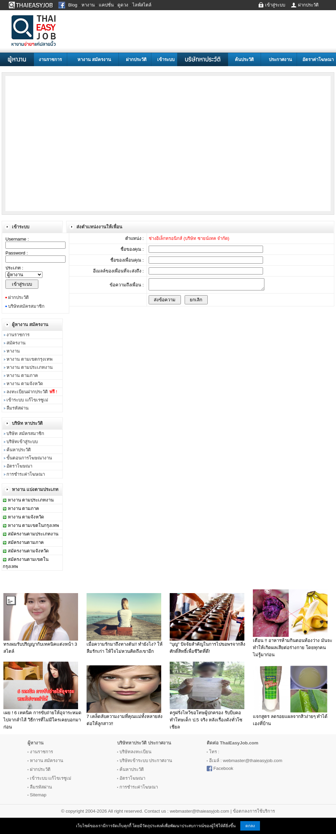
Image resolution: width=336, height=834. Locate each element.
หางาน (13, 351)
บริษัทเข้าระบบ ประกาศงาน (145, 760)
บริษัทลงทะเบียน (135, 751)
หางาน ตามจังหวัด (24, 383)
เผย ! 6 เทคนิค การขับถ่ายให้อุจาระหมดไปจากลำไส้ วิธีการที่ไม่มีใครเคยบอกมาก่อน (42, 719)
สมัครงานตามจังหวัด (28, 550)
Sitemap (38, 794)
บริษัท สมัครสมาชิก (25, 433)
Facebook (223, 768)
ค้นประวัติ (244, 59)
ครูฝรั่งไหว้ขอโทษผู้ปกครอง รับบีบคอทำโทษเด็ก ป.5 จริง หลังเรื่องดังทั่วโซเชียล (206, 719)
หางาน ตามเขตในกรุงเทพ (33, 525)
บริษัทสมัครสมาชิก (26, 306)
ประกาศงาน (280, 59)
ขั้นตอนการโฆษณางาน (29, 457)
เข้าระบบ (165, 59)
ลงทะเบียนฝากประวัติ (31, 391)
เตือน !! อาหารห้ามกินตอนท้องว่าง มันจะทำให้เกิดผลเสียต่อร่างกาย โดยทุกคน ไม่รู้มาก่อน (292, 647)
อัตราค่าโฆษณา (318, 59)
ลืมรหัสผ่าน (17, 408)
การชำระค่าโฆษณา (25, 474)
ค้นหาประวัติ (18, 449)
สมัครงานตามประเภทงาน (33, 533)
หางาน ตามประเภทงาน (29, 367)
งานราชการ (50, 59)
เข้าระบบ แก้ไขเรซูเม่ (27, 399)
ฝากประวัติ (136, 59)
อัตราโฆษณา (19, 466)
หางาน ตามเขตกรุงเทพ (29, 359)
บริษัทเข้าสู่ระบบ (22, 441)
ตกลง (250, 825)
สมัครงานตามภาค (26, 542)
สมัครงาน (15, 342)
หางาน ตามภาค (22, 375)
